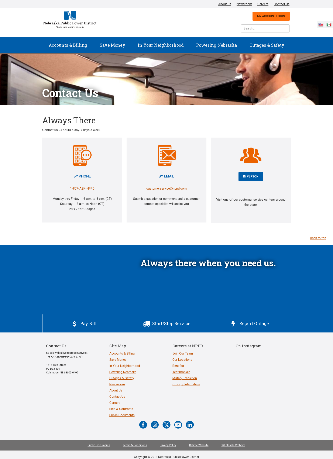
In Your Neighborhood (161, 45)
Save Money (112, 45)
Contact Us (281, 4)
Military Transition (184, 378)
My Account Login (271, 16)
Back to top (318, 238)
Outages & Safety (267, 45)
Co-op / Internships (186, 384)
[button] (68, 45)
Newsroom (244, 4)
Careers (262, 4)
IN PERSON (250, 176)
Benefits (178, 366)
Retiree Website (199, 445)
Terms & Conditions (135, 445)
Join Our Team (182, 353)
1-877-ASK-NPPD (82, 188)
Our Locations (182, 360)
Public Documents (122, 415)
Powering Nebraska (216, 45)
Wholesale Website (233, 445)
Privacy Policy (168, 445)
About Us (224, 4)
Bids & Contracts (121, 409)
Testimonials (181, 372)
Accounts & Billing (68, 45)
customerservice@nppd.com (166, 188)
